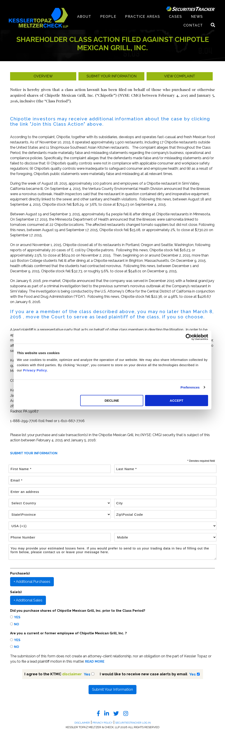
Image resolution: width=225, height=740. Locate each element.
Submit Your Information (112, 689)
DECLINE (112, 400)
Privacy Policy (35, 370)
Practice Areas (142, 16)
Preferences (190, 387)
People (108, 16)
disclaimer (72, 674)
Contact (193, 25)
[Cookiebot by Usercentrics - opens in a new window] (189, 337)
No (16, 624)
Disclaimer (82, 722)
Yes (17, 617)
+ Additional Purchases (32, 581)
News (197, 16)
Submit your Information (111, 76)
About (84, 16)
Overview (43, 76)
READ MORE (94, 661)
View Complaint (179, 76)
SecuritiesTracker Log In (133, 722)
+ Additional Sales (28, 600)
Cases (175, 16)
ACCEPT (176, 400)
